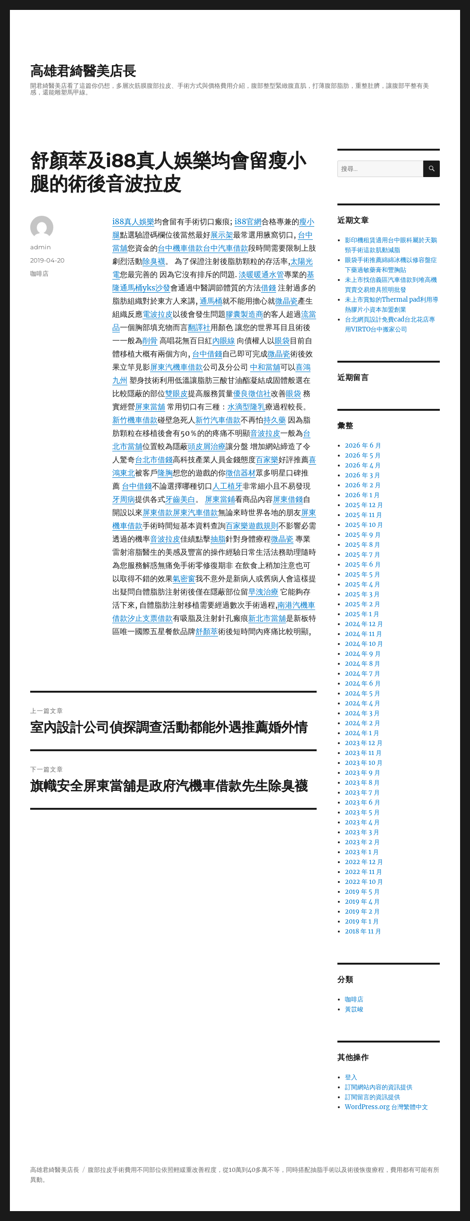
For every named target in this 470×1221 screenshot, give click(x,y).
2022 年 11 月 (363, 872)
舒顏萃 (206, 631)
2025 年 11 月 (363, 515)
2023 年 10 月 (364, 763)
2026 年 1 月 (362, 495)
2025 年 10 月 (364, 525)
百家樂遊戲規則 (252, 525)
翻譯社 (199, 327)
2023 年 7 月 (362, 793)
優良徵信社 (252, 393)
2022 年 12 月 (364, 862)
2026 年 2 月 (363, 485)
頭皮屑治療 (207, 446)
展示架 (221, 234)
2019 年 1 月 (362, 921)
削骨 (150, 340)
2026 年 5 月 (363, 455)
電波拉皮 (158, 314)
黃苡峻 (354, 1009)
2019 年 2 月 (362, 911)
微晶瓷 (286, 300)
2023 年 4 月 (362, 822)
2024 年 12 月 (364, 624)
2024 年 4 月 (362, 703)
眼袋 (282, 340)
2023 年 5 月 (362, 812)
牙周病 (123, 499)
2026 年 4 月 (363, 465)
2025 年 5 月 (362, 574)
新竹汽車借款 (218, 419)
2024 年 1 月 (362, 733)
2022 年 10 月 (364, 882)
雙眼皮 (176, 393)
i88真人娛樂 (133, 221)
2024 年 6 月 (363, 683)
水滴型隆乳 (246, 406)
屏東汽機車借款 (176, 367)
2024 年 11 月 (363, 634)
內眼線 (223, 340)
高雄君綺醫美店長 (83, 71)
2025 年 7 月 (362, 555)
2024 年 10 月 (364, 644)
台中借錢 (207, 353)
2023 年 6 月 (362, 802)
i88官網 (248, 221)
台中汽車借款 (225, 248)
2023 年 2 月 (362, 842)
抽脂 (218, 538)
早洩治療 (263, 591)
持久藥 (274, 419)
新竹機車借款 (135, 419)
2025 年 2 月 (362, 604)
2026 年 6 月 (363, 445)
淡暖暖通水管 (261, 274)
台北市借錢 (154, 459)
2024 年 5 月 (362, 693)
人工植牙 (227, 486)
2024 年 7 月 (362, 674)
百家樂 (267, 459)
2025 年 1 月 (362, 614)
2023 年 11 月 (363, 753)
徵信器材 (241, 472)
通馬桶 (211, 300)
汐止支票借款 (150, 618)
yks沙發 (156, 287)
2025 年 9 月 (363, 535)
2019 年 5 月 (362, 892)
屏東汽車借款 (195, 512)
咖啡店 (39, 273)
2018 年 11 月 (363, 931)
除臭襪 (154, 261)
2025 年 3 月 (362, 594)
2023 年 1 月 (362, 852)
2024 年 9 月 (363, 654)
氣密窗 (184, 578)
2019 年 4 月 (362, 902)
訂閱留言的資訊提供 (372, 1097)
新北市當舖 (267, 618)
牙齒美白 (180, 499)
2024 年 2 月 (362, 723)
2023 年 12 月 (364, 743)
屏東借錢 (288, 499)
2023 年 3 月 (362, 832)
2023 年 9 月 (362, 773)
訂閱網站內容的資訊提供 (378, 1087)
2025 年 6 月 (363, 564)
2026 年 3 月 (362, 475)
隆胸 (165, 472)
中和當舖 (265, 367)
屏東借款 (158, 512)
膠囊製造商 (244, 314)
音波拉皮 (265, 433)
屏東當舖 (150, 406)
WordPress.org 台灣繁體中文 (386, 1107)
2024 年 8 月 (362, 664)
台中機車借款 (180, 248)
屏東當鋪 (220, 499)
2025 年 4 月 (362, 584)
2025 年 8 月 (362, 545)
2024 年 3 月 (362, 713)
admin (40, 247)
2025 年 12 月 (364, 505)
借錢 (268, 287)
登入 (351, 1077)
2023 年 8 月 (362, 783)
